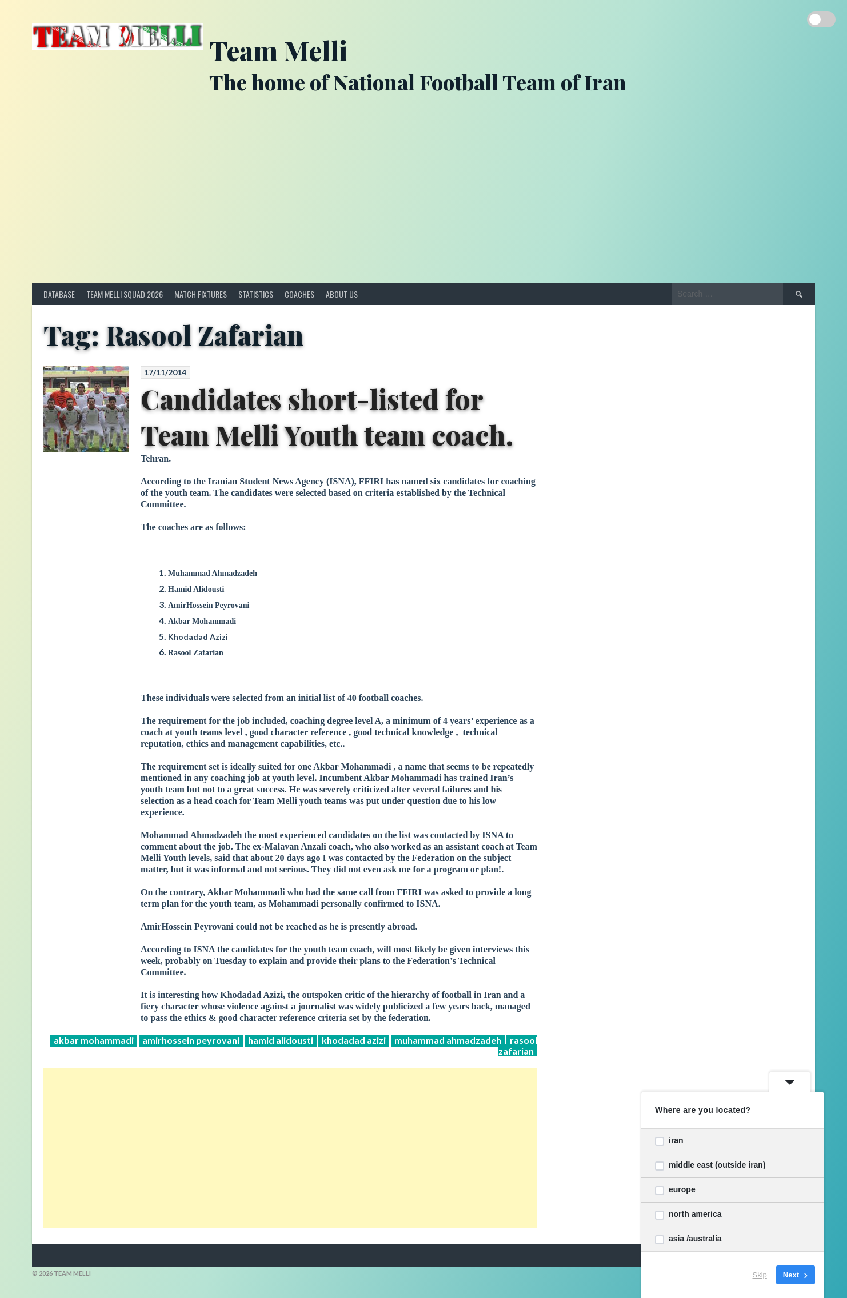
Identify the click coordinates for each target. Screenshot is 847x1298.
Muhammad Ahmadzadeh (447, 1040)
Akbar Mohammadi (94, 1040)
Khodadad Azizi (354, 1040)
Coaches (299, 294)
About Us (342, 294)
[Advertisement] (423, 197)
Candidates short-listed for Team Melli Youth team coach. (327, 416)
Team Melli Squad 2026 (124, 294)
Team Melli (278, 50)
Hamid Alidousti (280, 1040)
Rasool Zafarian (517, 1045)
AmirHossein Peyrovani (190, 1040)
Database (59, 294)
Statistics (255, 294)
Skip (760, 1275)
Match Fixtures (200, 294)
